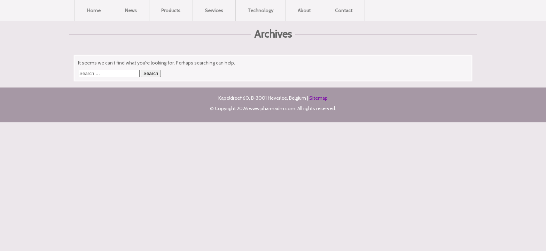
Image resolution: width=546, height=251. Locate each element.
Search (150, 73)
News (131, 10)
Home (94, 10)
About (304, 10)
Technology (260, 10)
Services (214, 10)
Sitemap (318, 98)
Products (170, 10)
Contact (343, 10)
